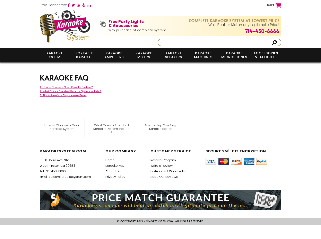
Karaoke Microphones (234, 55)
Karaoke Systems (54, 55)
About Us (112, 171)
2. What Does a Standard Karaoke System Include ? (70, 91)
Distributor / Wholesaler (168, 171)
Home (110, 160)
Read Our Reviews (164, 176)
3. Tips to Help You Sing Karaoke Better (63, 95)
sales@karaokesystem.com (70, 176)
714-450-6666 (262, 31)
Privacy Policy (115, 176)
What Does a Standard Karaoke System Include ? (111, 128)
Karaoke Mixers (144, 55)
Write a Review (161, 165)
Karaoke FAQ (114, 165)
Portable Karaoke (84, 55)
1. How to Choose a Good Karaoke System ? (66, 87)
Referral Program (163, 160)
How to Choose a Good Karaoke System (62, 127)
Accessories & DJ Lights (265, 55)
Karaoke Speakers (173, 55)
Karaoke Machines (203, 55)
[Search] (215, 42)
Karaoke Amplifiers (114, 55)
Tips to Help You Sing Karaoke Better (160, 127)
